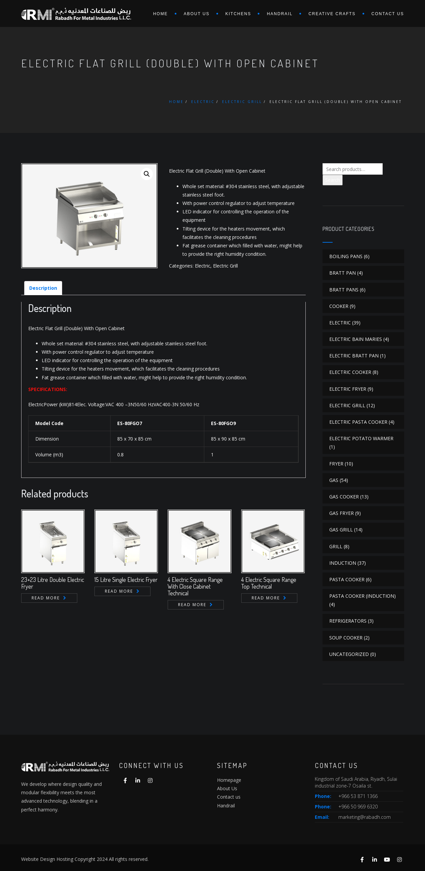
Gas (333, 480)
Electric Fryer (347, 389)
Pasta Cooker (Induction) (362, 596)
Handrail (280, 13)
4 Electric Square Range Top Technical (268, 583)
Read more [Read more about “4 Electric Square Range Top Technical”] (266, 598)
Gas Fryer (341, 513)
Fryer (336, 463)
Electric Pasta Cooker (358, 422)
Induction (342, 563)
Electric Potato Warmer (361, 438)
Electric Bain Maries (355, 339)
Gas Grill (341, 529)
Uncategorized (349, 654)
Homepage (229, 780)
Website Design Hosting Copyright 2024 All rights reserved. (84, 859)
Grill (335, 546)
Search (332, 180)
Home (160, 13)
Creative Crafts (331, 13)
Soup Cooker (346, 637)
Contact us (388, 13)
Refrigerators (348, 621)
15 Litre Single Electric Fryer (126, 579)
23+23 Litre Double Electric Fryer (52, 583)
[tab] (43, 288)
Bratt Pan (342, 273)
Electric (203, 101)
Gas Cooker (344, 496)
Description (43, 288)
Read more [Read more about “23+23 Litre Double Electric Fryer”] (46, 598)
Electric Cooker (350, 372)
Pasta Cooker (347, 579)
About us (197, 13)
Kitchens (238, 13)
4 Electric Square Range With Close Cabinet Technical (195, 586)
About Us (227, 788)
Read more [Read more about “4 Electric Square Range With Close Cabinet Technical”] (192, 604)
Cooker (338, 306)
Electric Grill (242, 101)
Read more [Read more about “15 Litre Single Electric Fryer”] (119, 591)
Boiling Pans (346, 256)
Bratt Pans (343, 289)
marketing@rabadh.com (364, 817)
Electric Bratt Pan (354, 355)
